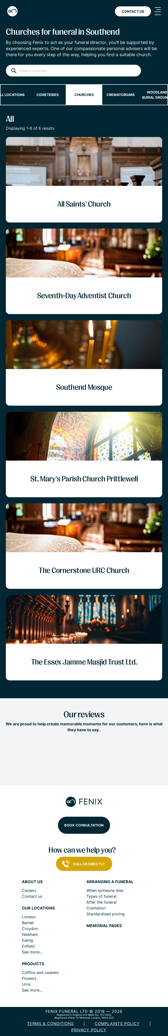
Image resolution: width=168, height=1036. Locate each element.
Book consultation (84, 825)
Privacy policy (88, 1029)
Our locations (38, 908)
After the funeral (101, 902)
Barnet (28, 922)
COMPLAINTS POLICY (117, 1023)
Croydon (30, 928)
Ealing (27, 940)
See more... (32, 952)
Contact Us (133, 11)
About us (32, 881)
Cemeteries (48, 95)
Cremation (96, 908)
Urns (26, 984)
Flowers (29, 978)
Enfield (28, 946)
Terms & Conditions (50, 1023)
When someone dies (104, 890)
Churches (84, 95)
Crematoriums (120, 95)
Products (33, 964)
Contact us (32, 896)
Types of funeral (101, 896)
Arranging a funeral (109, 881)
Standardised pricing (105, 913)
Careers (29, 890)
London (29, 916)
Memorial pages (104, 925)
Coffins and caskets (40, 972)
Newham (30, 934)
